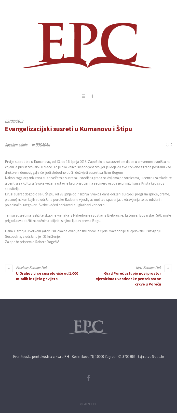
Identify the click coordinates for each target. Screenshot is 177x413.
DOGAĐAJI (42, 145)
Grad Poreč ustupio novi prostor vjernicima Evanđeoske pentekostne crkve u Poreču (128, 278)
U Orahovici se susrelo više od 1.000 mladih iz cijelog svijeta (47, 276)
